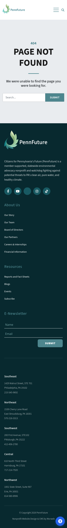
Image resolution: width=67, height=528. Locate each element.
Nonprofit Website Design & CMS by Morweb (33, 518)
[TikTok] (46, 191)
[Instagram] (37, 191)
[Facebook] (8, 191)
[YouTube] (17, 191)
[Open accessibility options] (60, 521)
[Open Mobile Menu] (56, 10)
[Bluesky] (27, 191)
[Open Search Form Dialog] (62, 10)
